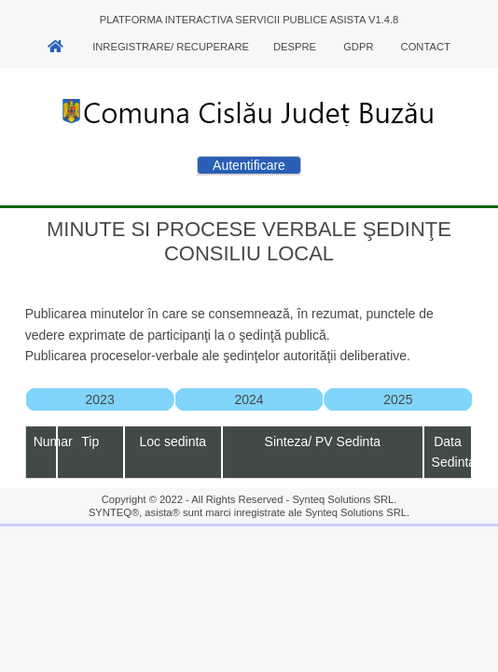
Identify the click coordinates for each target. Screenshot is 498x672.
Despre (294, 46)
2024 (248, 399)
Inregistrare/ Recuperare (170, 46)
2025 (397, 399)
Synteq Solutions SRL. (344, 499)
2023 (100, 399)
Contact (425, 46)
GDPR (358, 46)
